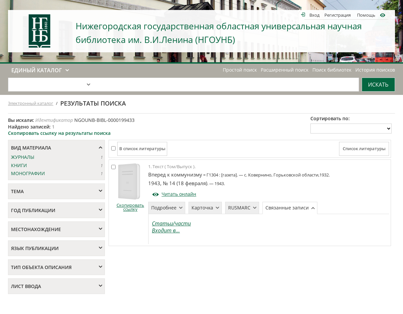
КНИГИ (19, 165)
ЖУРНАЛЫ (22, 157)
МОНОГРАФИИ (28, 173)
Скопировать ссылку (130, 207)
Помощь (366, 14)
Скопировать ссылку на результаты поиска (59, 133)
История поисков (375, 70)
